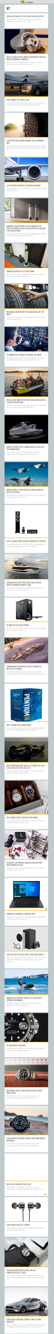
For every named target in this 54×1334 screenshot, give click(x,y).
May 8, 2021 (18, 681)
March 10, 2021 (19, 735)
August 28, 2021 (19, 412)
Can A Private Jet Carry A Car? (17, 99)
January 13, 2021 (19, 875)
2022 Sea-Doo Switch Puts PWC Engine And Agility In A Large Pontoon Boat (26, 401)
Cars (7, 26)
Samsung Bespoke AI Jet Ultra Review (20, 271)
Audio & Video (9, 551)
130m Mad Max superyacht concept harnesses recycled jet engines (23, 667)
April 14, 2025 (17, 240)
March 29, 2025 (15, 365)
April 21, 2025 (14, 195)
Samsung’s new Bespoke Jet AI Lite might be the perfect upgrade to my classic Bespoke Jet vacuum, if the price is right (26, 228)
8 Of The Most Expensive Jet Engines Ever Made (23, 185)
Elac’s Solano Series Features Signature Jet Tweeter (26, 541)
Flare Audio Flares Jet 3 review (18, 1224)
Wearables (9, 69)
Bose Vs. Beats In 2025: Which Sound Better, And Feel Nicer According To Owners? (26, 58)
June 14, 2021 (18, 635)
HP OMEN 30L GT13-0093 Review (17, 625)
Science (8, 195)
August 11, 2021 (19, 551)
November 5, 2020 (19, 966)
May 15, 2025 (16, 69)
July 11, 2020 (13, 1194)
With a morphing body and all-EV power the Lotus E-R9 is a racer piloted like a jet (25, 766)
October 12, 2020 (17, 1055)
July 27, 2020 (16, 1150)
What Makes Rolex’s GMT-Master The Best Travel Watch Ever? (24, 1091)
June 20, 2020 (16, 1234)
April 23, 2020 (13, 1331)
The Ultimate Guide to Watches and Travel (22, 817)
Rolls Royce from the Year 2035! (18, 1184)
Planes (8, 502)
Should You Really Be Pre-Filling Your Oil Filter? (25, 16)
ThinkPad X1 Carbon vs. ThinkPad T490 (20, 913)
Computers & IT (10, 635)
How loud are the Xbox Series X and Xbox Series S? (25, 954)
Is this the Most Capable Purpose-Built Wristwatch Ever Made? (25, 1139)
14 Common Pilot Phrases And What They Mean (23, 354)
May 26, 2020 (16, 1284)
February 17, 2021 (14, 778)
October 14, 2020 (17, 1010)
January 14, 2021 (17, 827)
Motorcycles (9, 1010)
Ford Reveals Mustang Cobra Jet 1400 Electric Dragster (23, 1320)
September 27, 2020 (18, 1103)
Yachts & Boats (10, 412)
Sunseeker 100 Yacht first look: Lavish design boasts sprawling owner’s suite (23, 583)
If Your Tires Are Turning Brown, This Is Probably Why (25, 141)
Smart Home (9, 240)
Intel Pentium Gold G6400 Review (18, 725)
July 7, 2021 (18, 595)
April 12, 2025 (13, 324)
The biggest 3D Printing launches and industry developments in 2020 (24, 863)
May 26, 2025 (13, 26)
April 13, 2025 (17, 281)
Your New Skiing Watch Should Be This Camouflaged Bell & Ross (21, 1271)
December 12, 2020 (20, 924)
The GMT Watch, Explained (16, 1045)
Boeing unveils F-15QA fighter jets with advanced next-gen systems (24, 491)
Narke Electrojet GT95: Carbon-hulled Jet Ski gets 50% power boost (25, 448)
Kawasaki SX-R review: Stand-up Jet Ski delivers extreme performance (24, 999)
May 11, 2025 (13, 110)
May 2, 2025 (13, 155)
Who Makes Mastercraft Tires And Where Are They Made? (25, 313)
